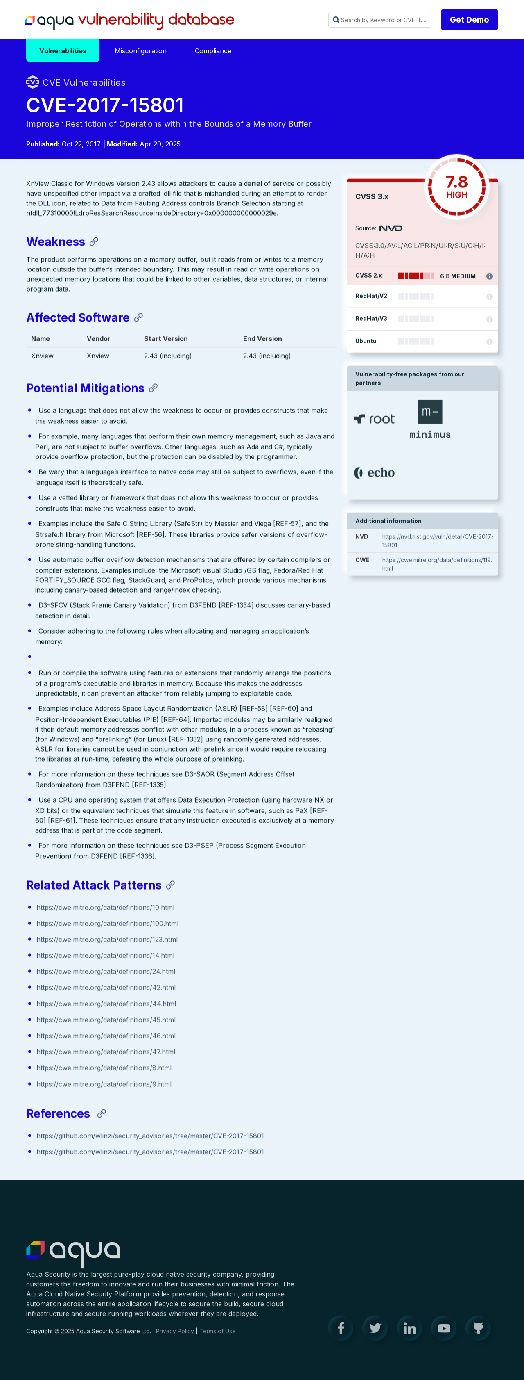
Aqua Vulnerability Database (129, 21)
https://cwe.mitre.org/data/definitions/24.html (105, 973)
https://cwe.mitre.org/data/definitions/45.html (106, 1021)
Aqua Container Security (73, 1260)
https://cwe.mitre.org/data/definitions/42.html (106, 989)
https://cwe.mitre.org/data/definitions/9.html (104, 1085)
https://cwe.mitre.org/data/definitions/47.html (105, 1053)
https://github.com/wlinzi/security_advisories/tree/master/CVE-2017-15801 (150, 1137)
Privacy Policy (175, 1336)
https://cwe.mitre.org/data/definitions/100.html (107, 924)
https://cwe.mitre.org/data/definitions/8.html (104, 1069)
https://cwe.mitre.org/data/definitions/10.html (105, 908)
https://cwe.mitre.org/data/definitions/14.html (105, 957)
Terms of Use (217, 1336)
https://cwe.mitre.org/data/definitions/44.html (106, 1005)
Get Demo (469, 20)
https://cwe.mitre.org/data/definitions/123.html (107, 940)
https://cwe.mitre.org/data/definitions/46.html (106, 1037)
